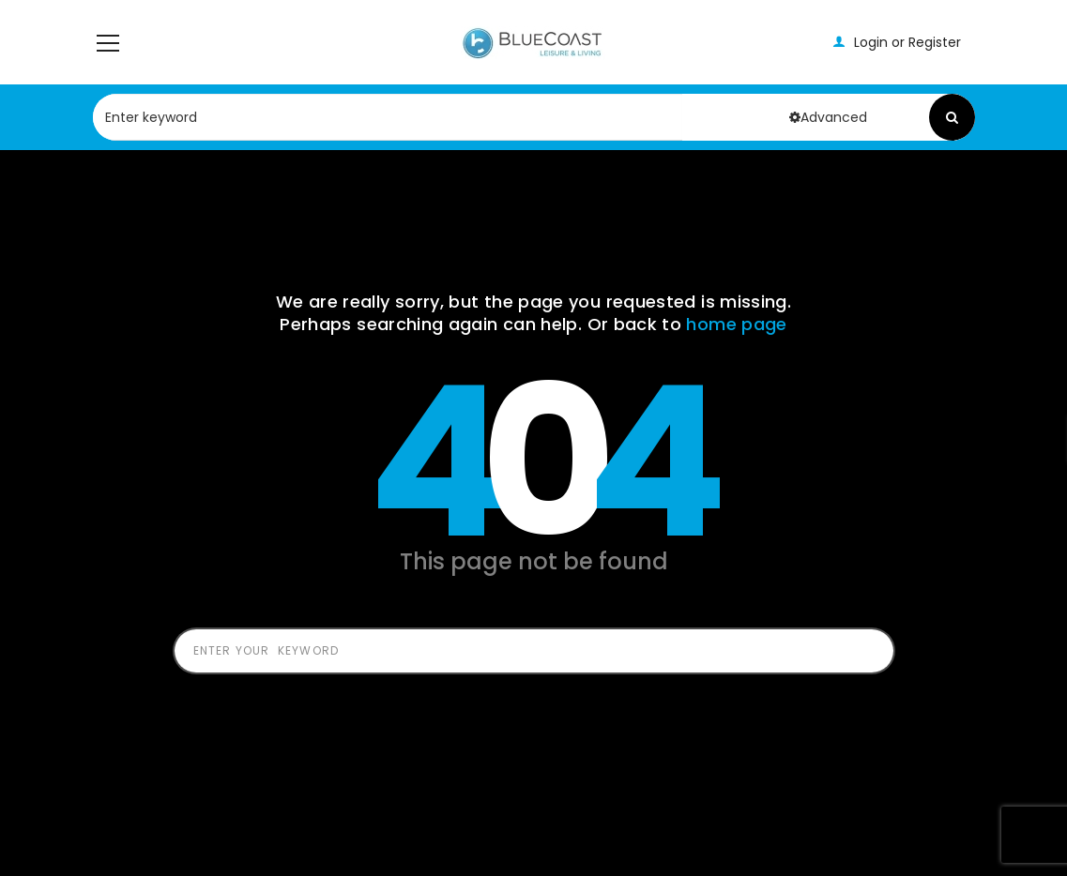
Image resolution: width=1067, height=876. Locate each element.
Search (952, 117)
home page (736, 324)
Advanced (828, 117)
